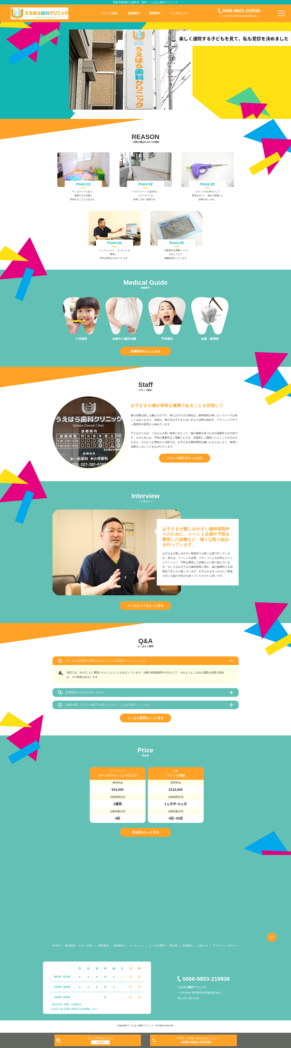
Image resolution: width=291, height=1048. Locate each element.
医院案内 (154, 13)
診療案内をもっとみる (145, 351)
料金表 (173, 947)
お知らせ (203, 947)
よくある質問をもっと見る (145, 719)
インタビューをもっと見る (145, 606)
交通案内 (187, 947)
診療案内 (133, 13)
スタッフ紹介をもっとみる (185, 458)
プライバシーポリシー (226, 947)
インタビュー (178, 13)
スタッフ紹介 (109, 13)
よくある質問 (157, 947)
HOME (56, 947)
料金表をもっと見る (145, 834)
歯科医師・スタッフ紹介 (79, 947)
